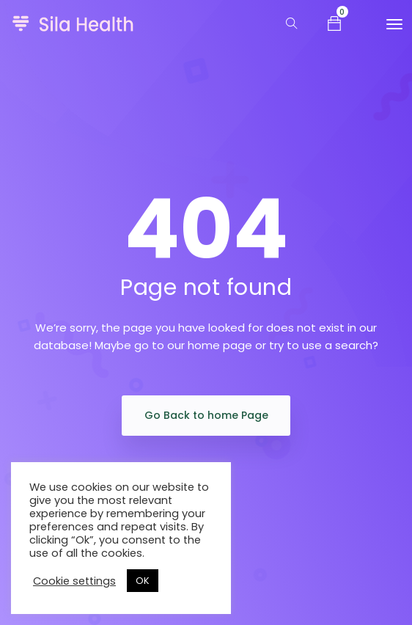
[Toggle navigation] (394, 24)
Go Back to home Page (206, 415)
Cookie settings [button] (74, 581)
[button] (334, 23)
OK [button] (143, 581)
